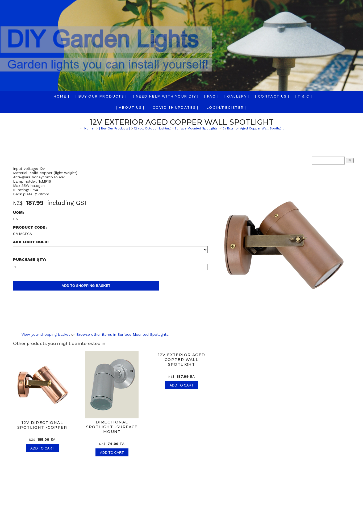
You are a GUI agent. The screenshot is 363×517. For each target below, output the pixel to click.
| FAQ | (211, 96)
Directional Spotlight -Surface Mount (112, 427)
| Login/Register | (225, 108)
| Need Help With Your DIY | (166, 96)
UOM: (18, 212)
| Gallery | (237, 96)
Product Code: (30, 227)
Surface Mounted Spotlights (196, 128)
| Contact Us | (272, 96)
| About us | (130, 108)
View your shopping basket (46, 334)
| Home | (60, 96)
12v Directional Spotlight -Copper (42, 425)
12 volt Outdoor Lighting (152, 128)
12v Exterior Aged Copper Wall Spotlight (252, 128)
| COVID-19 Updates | (174, 108)
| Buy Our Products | (101, 96)
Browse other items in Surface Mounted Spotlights (122, 334)
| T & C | (303, 96)
